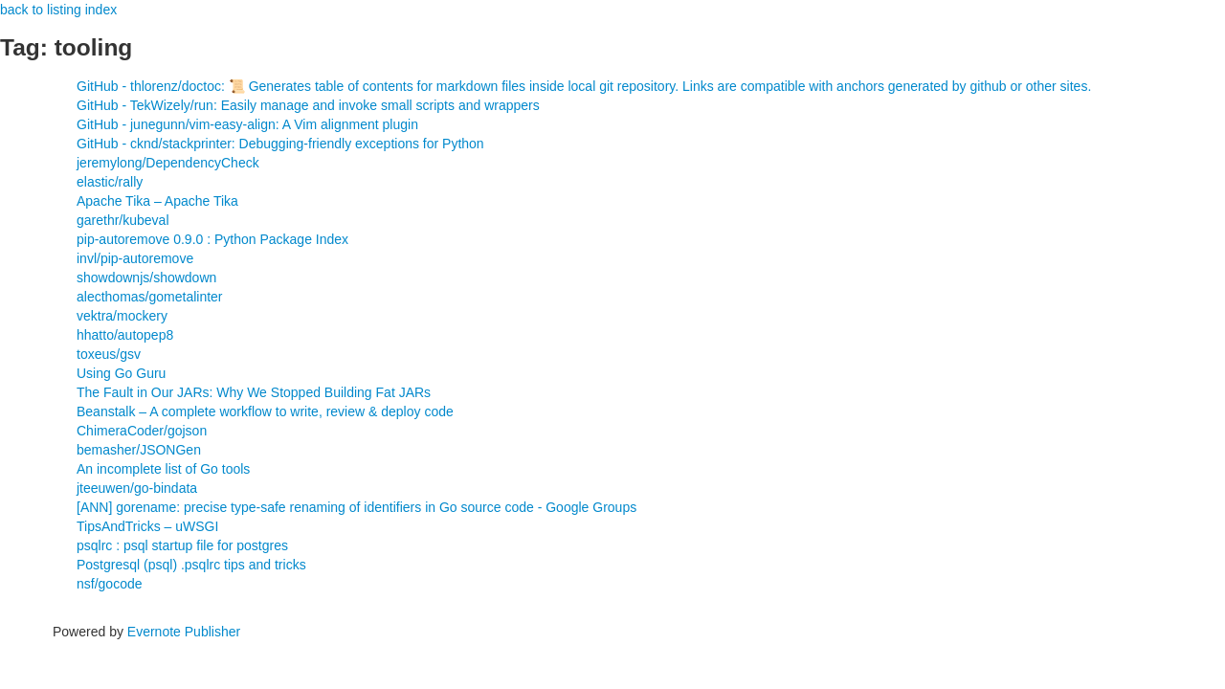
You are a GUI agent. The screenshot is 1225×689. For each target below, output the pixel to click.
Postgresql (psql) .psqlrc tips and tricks (191, 564)
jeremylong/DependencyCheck (168, 162)
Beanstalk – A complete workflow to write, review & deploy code (265, 411)
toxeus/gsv (109, 354)
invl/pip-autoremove (135, 258)
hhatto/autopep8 (125, 335)
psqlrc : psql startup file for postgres (182, 545)
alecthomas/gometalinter (150, 296)
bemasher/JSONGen (139, 449)
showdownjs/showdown (146, 277)
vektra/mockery (122, 315)
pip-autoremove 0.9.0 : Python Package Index (212, 239)
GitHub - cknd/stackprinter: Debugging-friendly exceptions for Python (280, 143)
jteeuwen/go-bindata (137, 488)
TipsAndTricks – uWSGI (147, 526)
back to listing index (58, 9)
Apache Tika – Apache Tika (157, 201)
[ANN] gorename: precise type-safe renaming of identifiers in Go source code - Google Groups (356, 507)
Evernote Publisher (183, 631)
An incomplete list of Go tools (163, 469)
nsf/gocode (110, 583)
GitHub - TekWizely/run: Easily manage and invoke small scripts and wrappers (308, 105)
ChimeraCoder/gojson (142, 430)
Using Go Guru (121, 373)
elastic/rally (110, 181)
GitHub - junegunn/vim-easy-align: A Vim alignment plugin (247, 124)
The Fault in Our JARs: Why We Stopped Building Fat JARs (254, 392)
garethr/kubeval (123, 220)
